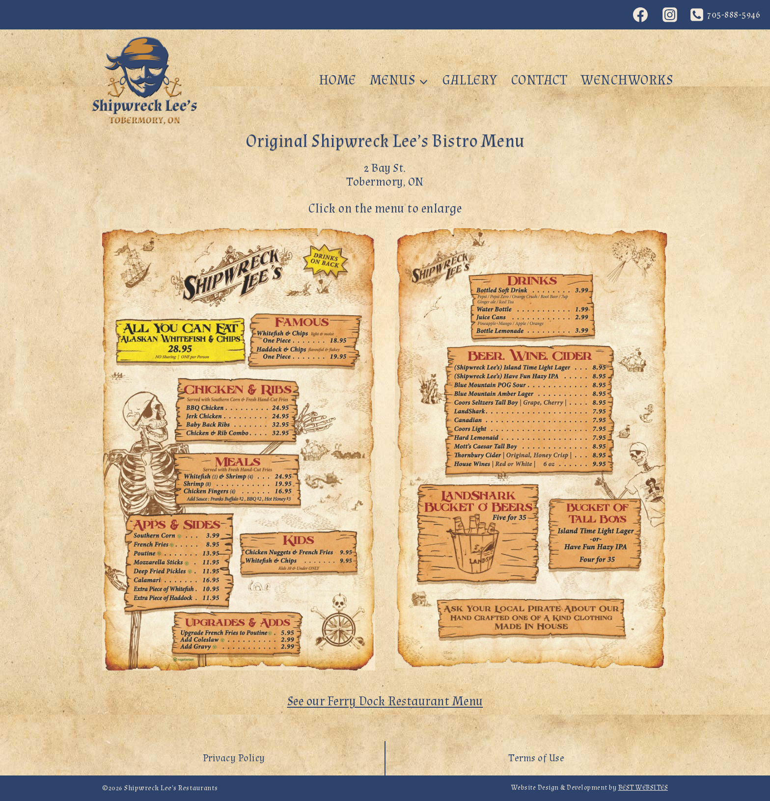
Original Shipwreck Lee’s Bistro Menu (385, 141)
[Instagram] (670, 14)
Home (337, 80)
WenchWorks (627, 80)
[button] (238, 449)
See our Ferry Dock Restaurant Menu (385, 701)
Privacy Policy (234, 758)
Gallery (469, 80)
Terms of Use (536, 758)
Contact (539, 80)
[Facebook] (640, 14)
